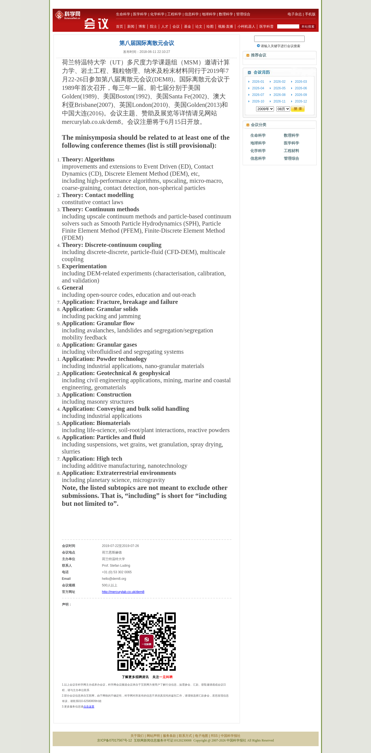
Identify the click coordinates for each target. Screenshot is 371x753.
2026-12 (301, 101)
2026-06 (301, 88)
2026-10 (258, 101)
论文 (198, 26)
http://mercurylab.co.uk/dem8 (123, 592)
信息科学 (192, 14)
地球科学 (209, 14)
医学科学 (140, 14)
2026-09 (301, 95)
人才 (164, 26)
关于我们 (137, 736)
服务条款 (169, 736)
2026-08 (280, 95)
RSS (214, 736)
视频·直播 (225, 26)
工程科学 (174, 14)
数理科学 (226, 14)
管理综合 (243, 14)
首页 (119, 26)
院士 (153, 26)
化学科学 (157, 14)
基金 (187, 26)
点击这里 (88, 706)
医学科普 (266, 26)
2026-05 (280, 88)
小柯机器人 (246, 26)
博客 (142, 26)
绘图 (210, 26)
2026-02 (280, 82)
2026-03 (301, 82)
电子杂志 (295, 14)
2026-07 (258, 95)
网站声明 (153, 736)
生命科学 (123, 14)
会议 (176, 26)
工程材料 (291, 151)
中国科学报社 (230, 736)
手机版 (310, 14)
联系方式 (185, 736)
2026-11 (280, 101)
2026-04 (258, 88)
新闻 (130, 26)
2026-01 (258, 82)
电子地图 (201, 736)
